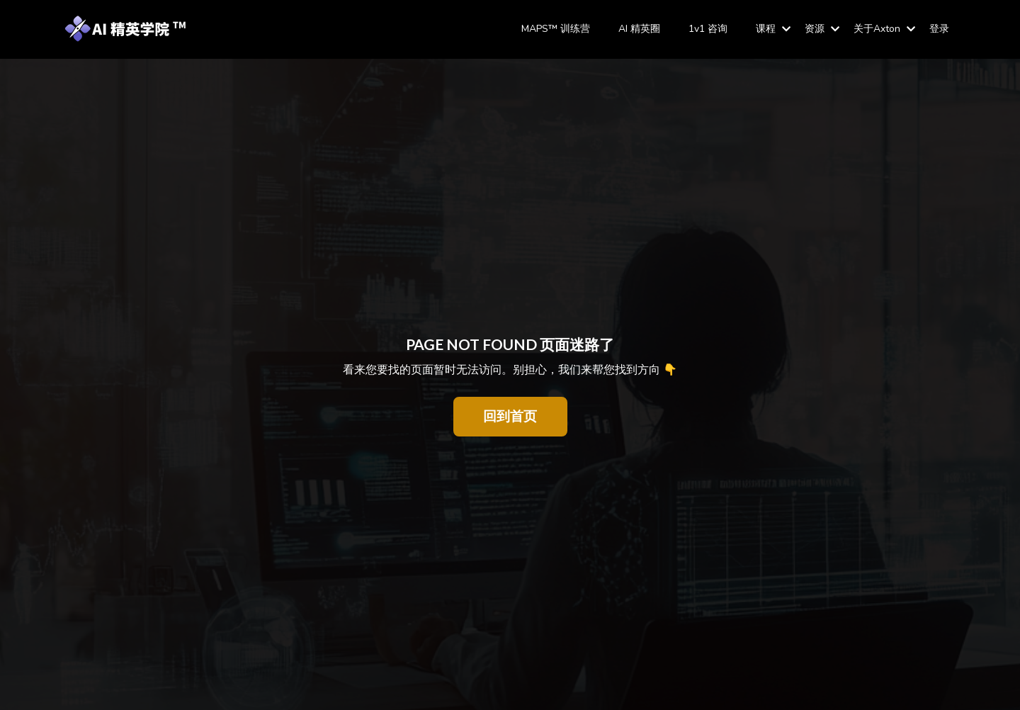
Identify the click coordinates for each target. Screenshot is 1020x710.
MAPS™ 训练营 (555, 28)
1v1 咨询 (707, 28)
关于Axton (884, 28)
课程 (773, 28)
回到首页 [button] (510, 416)
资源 (822, 28)
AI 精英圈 (639, 28)
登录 (939, 28)
